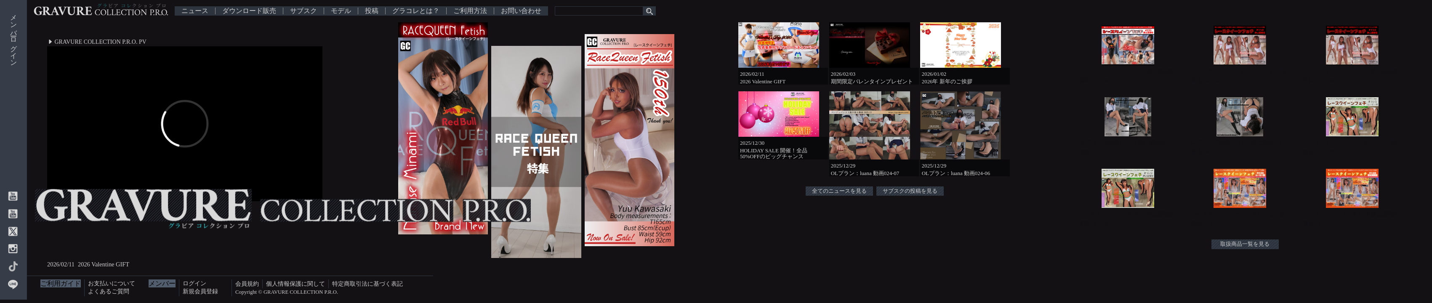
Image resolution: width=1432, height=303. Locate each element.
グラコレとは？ (415, 11)
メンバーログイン (13, 36)
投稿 (371, 11)
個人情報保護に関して (295, 283)
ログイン (194, 283)
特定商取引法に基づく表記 (367, 283)
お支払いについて (111, 283)
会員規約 (247, 283)
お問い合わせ (521, 11)
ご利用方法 (470, 11)
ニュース (194, 11)
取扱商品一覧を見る (1245, 244)
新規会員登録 (200, 291)
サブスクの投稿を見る (910, 191)
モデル (341, 11)
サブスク (303, 11)
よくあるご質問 (108, 291)
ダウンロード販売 (249, 11)
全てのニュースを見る (839, 191)
